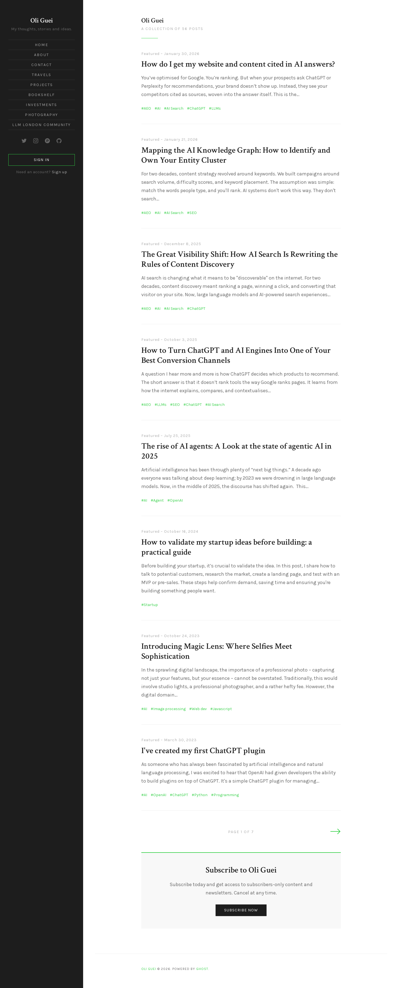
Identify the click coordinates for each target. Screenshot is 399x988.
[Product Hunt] (47, 140)
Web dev (199, 709)
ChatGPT (197, 108)
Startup (151, 604)
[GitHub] (59, 140)
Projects (41, 84)
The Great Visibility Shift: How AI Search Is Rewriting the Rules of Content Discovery (239, 259)
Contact (41, 64)
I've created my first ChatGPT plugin (203, 750)
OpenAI (176, 500)
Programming (226, 795)
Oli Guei (41, 20)
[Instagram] (35, 140)
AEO (147, 108)
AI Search (175, 108)
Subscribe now (241, 910)
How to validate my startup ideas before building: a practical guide (226, 547)
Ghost (202, 969)
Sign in (41, 159)
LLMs (216, 108)
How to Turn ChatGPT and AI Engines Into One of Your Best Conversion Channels (236, 355)
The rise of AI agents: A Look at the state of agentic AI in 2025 (236, 451)
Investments (41, 104)
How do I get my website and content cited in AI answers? (238, 64)
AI (158, 108)
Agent (158, 500)
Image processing (169, 709)
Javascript (222, 709)
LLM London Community (41, 124)
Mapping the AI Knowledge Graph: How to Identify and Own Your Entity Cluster (235, 155)
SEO (193, 212)
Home (41, 44)
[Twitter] (24, 140)
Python (201, 795)
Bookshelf (41, 94)
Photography (41, 114)
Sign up (59, 171)
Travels (41, 74)
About (41, 54)
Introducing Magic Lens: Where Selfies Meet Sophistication (216, 651)
